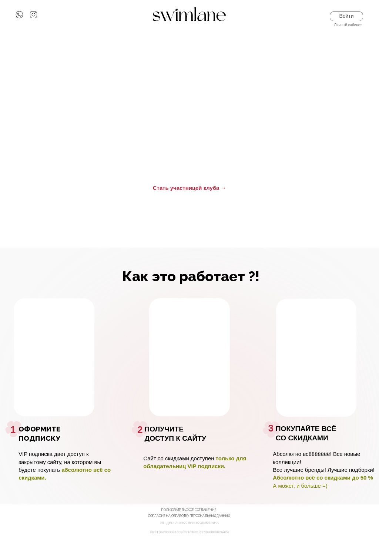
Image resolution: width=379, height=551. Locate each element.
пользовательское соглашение (189, 510)
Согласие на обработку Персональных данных (189, 516)
